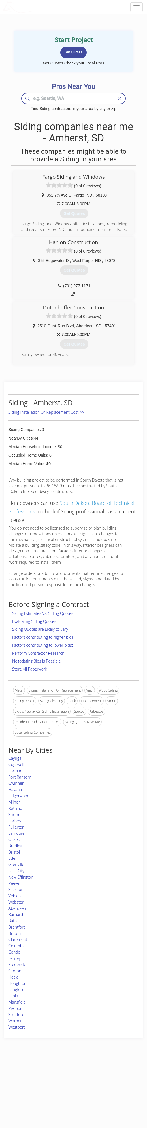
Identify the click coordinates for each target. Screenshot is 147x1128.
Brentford (17, 927)
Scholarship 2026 (109, 1075)
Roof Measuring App (60, 1087)
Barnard (15, 914)
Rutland (15, 808)
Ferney (14, 958)
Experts (50, 1081)
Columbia (16, 945)
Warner (15, 1020)
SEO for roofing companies (116, 1100)
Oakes (14, 839)
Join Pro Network (58, 1075)
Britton (14, 933)
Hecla (13, 977)
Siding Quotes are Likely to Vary (40, 629)
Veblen (14, 895)
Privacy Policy (106, 1081)
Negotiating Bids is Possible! (36, 661)
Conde (14, 952)
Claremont (17, 939)
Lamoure (16, 833)
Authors (102, 1087)
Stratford (16, 1014)
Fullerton (16, 827)
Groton (14, 970)
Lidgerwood (18, 795)
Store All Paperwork (29, 669)
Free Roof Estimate (24, 1094)
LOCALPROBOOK (35, 7)
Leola (13, 995)
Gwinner (16, 783)
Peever (14, 883)
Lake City (16, 870)
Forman (15, 770)
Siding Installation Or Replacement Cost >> (46, 412)
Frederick (16, 964)
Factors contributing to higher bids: (43, 637)
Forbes (14, 820)
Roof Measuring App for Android (69, 1100)
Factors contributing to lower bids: (42, 645)
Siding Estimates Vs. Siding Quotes (42, 613)
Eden (13, 858)
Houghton (17, 983)
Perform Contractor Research (38, 653)
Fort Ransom (19, 777)
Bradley (15, 845)
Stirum (14, 814)
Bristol (14, 852)
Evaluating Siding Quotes (34, 621)
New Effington (20, 877)
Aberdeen (17, 908)
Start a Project (20, 1087)
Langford (16, 989)
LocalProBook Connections (116, 1094)
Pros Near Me (20, 1081)
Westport (16, 1027)
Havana (15, 789)
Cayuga (15, 758)
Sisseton (16, 889)
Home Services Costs (26, 1075)
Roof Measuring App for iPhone (69, 1094)
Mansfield (17, 1002)
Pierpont (16, 1008)
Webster (16, 902)
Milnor (14, 802)
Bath (12, 920)
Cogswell (16, 764)
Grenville (16, 864)
